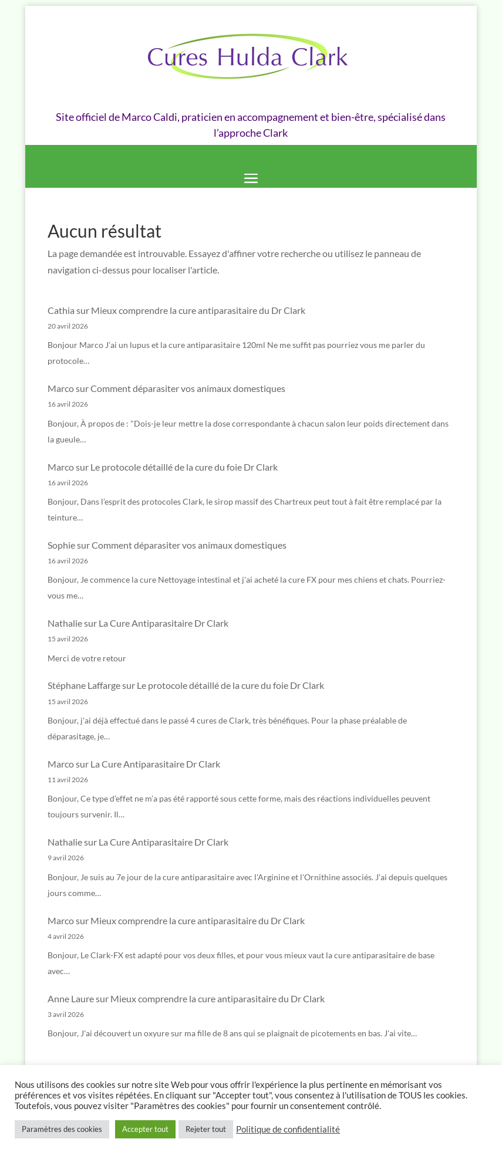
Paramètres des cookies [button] (62, 1129)
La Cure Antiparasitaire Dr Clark (163, 622)
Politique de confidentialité (288, 1129)
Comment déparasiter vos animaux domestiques (187, 388)
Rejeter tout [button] (206, 1129)
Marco (61, 388)
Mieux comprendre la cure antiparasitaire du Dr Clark (198, 310)
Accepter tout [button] (145, 1129)
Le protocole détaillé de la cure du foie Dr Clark (184, 466)
